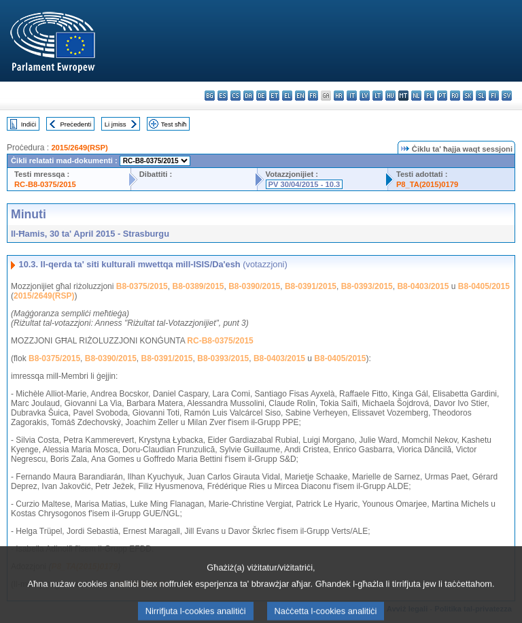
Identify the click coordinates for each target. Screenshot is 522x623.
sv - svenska (507, 95)
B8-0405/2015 (484, 286)
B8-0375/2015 (142, 286)
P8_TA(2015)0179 (427, 184)
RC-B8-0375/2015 (45, 184)
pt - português (442, 95)
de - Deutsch (261, 95)
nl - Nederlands (416, 95)
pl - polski (429, 95)
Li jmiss (115, 124)
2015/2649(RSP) (79, 148)
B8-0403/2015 (423, 286)
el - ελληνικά (287, 95)
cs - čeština (235, 95)
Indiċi (28, 124)
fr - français (313, 95)
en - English (300, 95)
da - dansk (248, 95)
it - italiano (352, 95)
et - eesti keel (274, 95)
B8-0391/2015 (310, 286)
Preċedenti (75, 124)
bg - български (210, 95)
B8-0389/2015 (198, 286)
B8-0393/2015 (367, 286)
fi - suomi (494, 95)
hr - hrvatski (339, 95)
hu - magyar (390, 95)
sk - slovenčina (468, 95)
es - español (223, 95)
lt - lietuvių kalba (377, 95)
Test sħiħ (174, 124)
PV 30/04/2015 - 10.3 (304, 184)
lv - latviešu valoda (365, 95)
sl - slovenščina (481, 95)
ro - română (455, 95)
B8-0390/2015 (254, 286)
